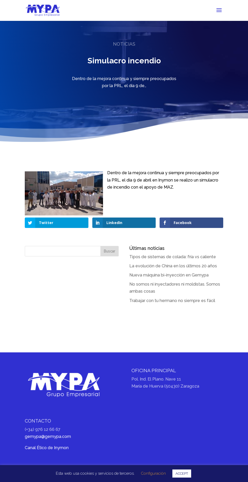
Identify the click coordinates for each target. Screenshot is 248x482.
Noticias (124, 44)
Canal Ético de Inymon (47, 447)
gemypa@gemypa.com (48, 436)
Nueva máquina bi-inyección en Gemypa (169, 275)
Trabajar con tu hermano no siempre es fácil (172, 300)
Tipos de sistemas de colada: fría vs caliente (172, 256)
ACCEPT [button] (182, 473)
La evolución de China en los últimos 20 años (173, 265)
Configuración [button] (153, 473)
